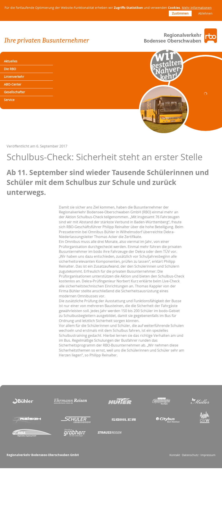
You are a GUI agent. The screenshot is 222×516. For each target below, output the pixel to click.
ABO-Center (16, 90)
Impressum (207, 466)
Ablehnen (205, 13)
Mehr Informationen (197, 8)
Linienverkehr (18, 81)
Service (12, 110)
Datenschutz (190, 466)
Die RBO (13, 71)
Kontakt (174, 466)
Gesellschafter (18, 100)
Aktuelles (14, 62)
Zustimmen (180, 13)
